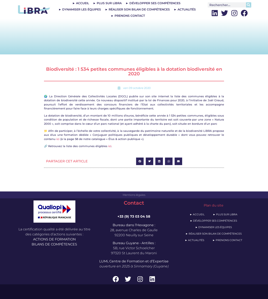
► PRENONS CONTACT (128, 16)
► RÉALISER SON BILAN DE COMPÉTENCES (137, 9)
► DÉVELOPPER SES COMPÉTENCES (153, 3)
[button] (140, 161)
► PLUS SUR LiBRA (107, 3)
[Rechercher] (248, 5)
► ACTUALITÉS (185, 9)
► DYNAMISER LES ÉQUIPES (79, 9)
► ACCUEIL (80, 3)
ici (57, 139)
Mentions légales (134, 194)
